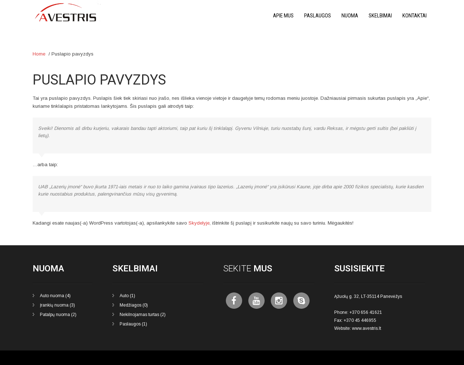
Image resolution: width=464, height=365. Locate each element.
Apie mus (283, 15)
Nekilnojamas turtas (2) (143, 314)
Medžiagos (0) (134, 305)
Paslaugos (317, 15)
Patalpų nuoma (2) (58, 314)
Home (39, 54)
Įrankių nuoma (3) (57, 305)
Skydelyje (199, 223)
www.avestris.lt (366, 328)
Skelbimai (380, 15)
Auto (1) (127, 295)
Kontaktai (414, 15)
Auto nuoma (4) (55, 295)
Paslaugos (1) (133, 324)
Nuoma (349, 15)
